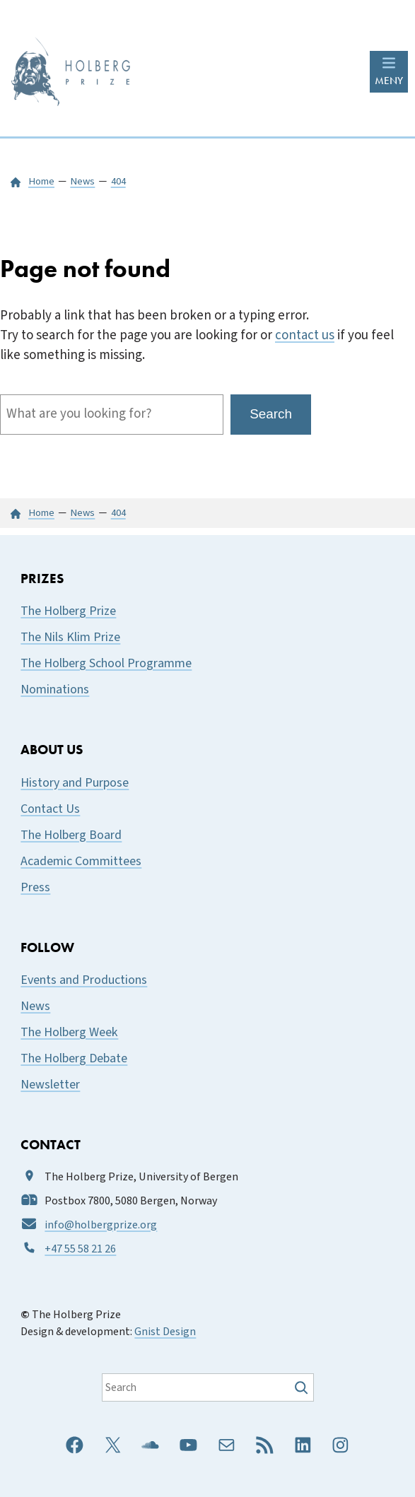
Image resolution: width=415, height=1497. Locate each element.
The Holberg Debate (74, 1058)
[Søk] (303, 1387)
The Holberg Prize (68, 611)
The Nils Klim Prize (70, 637)
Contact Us (50, 809)
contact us (304, 335)
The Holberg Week (69, 1032)
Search (271, 413)
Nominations (55, 689)
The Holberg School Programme (106, 663)
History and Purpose (75, 783)
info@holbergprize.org (101, 1225)
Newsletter (50, 1084)
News (35, 1006)
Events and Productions (84, 980)
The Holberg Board (71, 835)
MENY (389, 81)
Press (35, 887)
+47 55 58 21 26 (80, 1249)
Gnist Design (165, 1331)
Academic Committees (81, 861)
